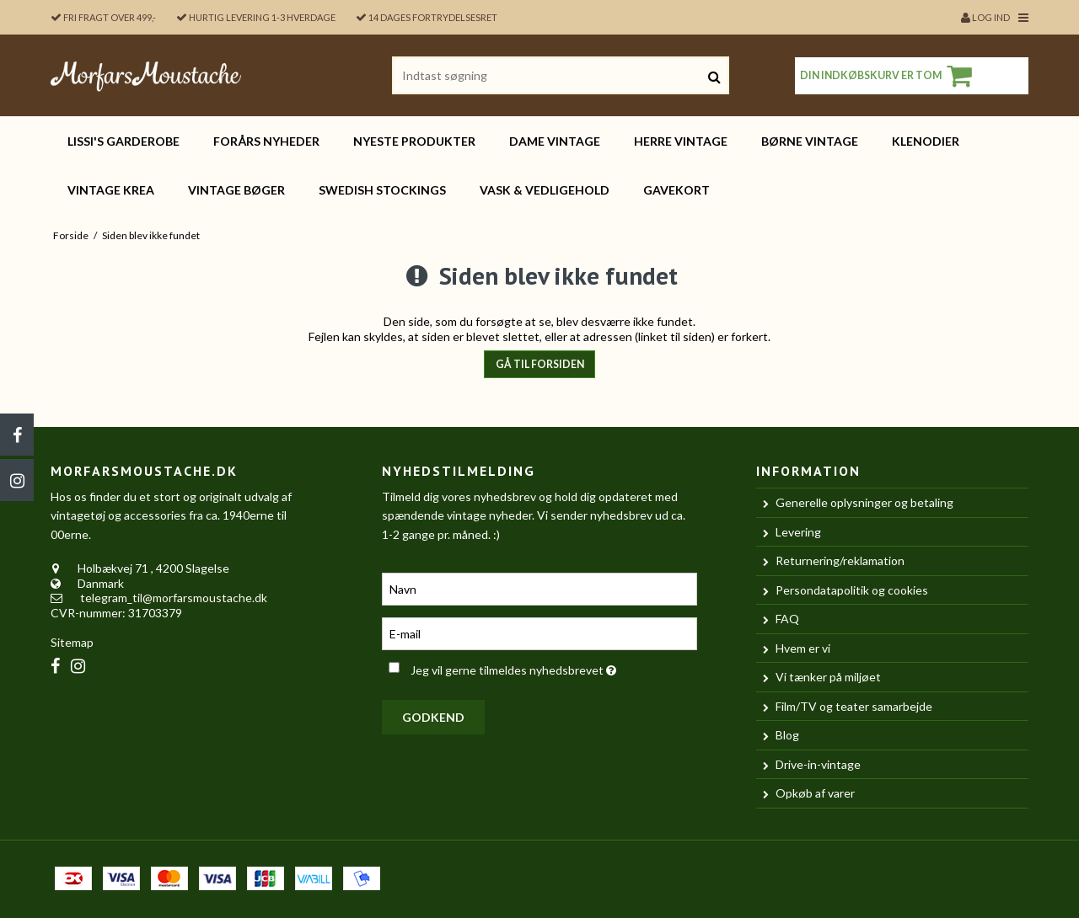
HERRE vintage (680, 141)
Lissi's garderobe (123, 141)
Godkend (433, 717)
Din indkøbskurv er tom (888, 75)
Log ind (985, 17)
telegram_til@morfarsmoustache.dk (173, 597)
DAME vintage (554, 141)
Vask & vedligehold (544, 190)
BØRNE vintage (809, 141)
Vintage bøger (236, 190)
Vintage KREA (110, 190)
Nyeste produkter (414, 141)
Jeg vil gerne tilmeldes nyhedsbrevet (553, 666)
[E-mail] (539, 632)
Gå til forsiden (540, 364)
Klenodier (925, 141)
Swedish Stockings (382, 190)
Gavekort (676, 190)
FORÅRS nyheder (266, 141)
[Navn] (539, 587)
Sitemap (72, 642)
